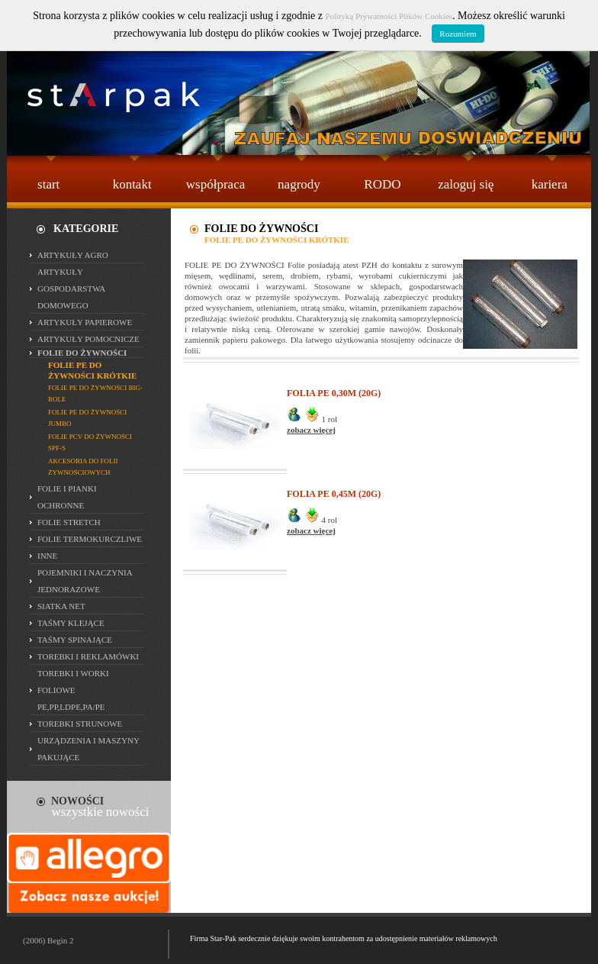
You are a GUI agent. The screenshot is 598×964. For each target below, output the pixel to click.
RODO (382, 184)
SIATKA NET (61, 606)
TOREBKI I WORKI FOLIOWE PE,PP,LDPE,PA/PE (73, 690)
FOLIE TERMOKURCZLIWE (89, 538)
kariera (549, 184)
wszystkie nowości (101, 811)
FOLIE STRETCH (69, 522)
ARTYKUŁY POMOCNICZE (88, 338)
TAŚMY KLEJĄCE (70, 622)
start (48, 184)
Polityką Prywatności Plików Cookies (389, 16)
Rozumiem (457, 33)
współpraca (215, 184)
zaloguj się (466, 184)
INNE (47, 555)
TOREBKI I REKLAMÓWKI (88, 656)
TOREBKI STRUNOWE (79, 723)
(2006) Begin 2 (48, 940)
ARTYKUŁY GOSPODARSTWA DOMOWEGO (71, 288)
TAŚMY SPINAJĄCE (74, 639)
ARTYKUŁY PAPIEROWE (84, 322)
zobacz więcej (311, 429)
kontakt (132, 184)
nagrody (299, 184)
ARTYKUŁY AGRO (72, 255)
